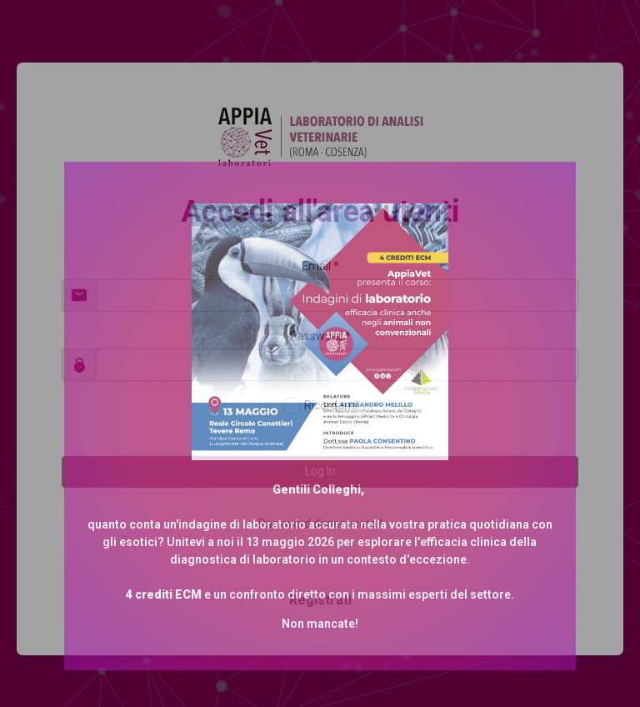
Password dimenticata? (320, 523)
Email (320, 266)
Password (320, 336)
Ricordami (331, 405)
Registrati (320, 600)
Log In (320, 471)
